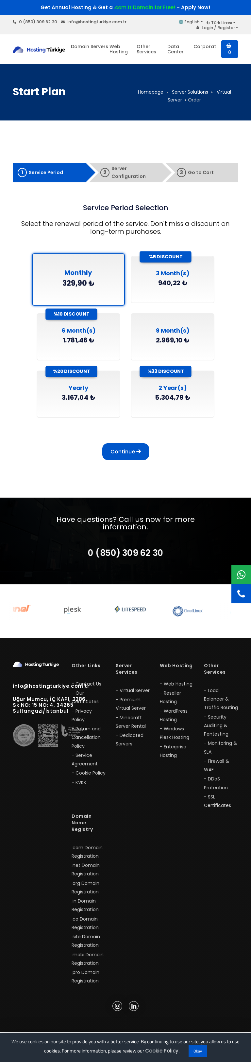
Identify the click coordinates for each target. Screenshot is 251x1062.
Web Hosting (118, 49)
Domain (80, 46)
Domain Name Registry (82, 827)
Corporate (204, 46)
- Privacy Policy (82, 719)
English (189, 21)
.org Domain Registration (85, 891)
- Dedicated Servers (129, 744)
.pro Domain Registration (85, 981)
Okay (197, 1051)
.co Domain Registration (85, 927)
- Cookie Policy (89, 777)
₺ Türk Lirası (219, 22)
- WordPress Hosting (174, 719)
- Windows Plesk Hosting (174, 737)
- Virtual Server (133, 694)
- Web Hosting (176, 688)
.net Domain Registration (86, 874)
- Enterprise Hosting (173, 755)
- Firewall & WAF (216, 769)
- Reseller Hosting (170, 701)
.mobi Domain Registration (88, 963)
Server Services (127, 673)
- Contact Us (86, 688)
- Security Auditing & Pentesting (216, 730)
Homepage (150, 92)
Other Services (146, 49)
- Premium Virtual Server (131, 708)
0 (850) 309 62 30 (35, 21)
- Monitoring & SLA (220, 752)
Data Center (175, 49)
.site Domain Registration (86, 945)
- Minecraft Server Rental (131, 726)
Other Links (86, 670)
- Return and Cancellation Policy (86, 742)
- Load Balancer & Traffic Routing (221, 703)
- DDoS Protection (216, 787)
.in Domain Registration (85, 909)
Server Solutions (190, 92)
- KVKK (79, 786)
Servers (99, 46)
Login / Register (215, 27)
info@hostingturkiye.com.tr (93, 21)
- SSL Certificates (217, 805)
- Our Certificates (85, 701)
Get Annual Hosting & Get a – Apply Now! (125, 7)
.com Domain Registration (87, 856)
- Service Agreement (85, 763)
